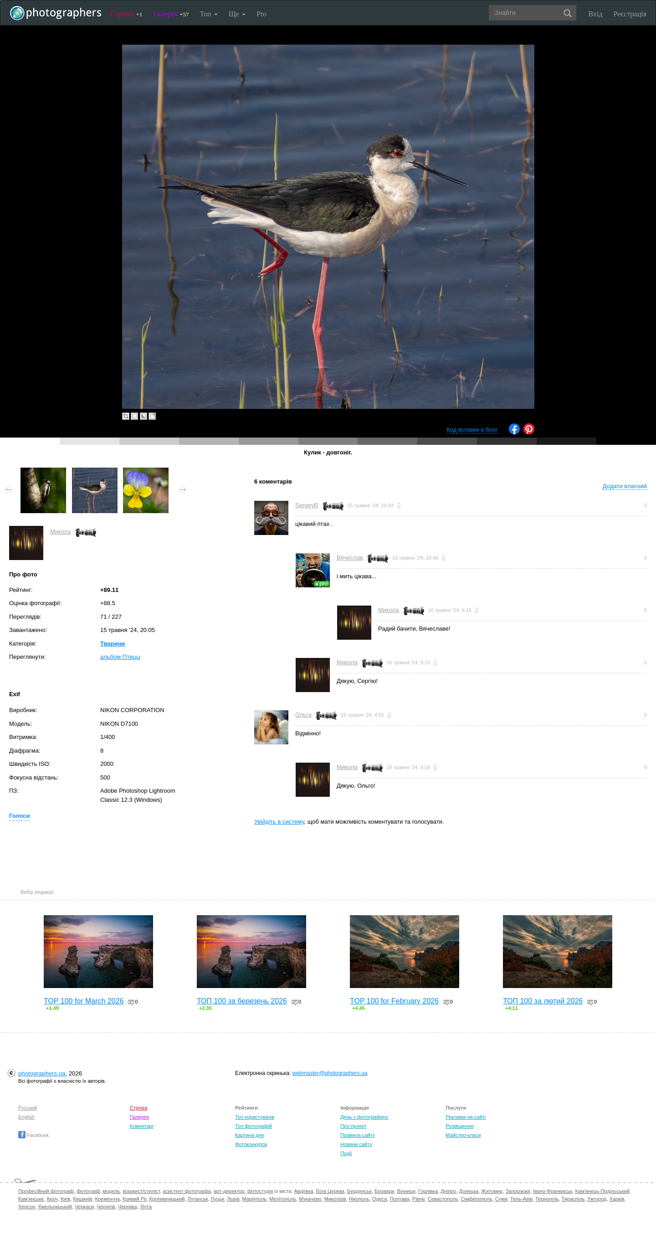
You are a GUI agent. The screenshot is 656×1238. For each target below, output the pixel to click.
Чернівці (128, 1206)
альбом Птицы (120, 656)
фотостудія (260, 1191)
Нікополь (358, 1199)
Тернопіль (547, 1199)
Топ (208, 14)
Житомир (491, 1191)
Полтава (400, 1199)
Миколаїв (335, 1199)
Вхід (596, 14)
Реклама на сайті (466, 1117)
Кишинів (82, 1199)
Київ (65, 1199)
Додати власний (625, 486)
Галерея (171, 14)
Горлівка (428, 1191)
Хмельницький (55, 1206)
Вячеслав (350, 557)
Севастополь (443, 1199)
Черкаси (84, 1206)
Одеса (379, 1199)
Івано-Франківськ (552, 1191)
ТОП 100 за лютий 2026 (543, 1001)
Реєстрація (630, 14)
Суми (501, 1199)
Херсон (26, 1206)
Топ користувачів (254, 1117)
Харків (617, 1199)
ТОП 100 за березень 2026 (242, 1001)
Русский (27, 1108)
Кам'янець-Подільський (602, 1191)
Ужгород (596, 1199)
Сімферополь (476, 1199)
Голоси (19, 815)
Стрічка (126, 14)
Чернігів (106, 1206)
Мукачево (310, 1199)
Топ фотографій (253, 1126)
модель (111, 1191)
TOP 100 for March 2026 (84, 1001)
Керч (52, 1199)
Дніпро (448, 1191)
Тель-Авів (521, 1199)
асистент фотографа (187, 1191)
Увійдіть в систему (279, 821)
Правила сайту (357, 1135)
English (26, 1117)
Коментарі (142, 1126)
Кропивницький (167, 1199)
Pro (261, 14)
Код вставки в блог (472, 429)
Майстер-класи (463, 1135)
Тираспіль (572, 1199)
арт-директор (229, 1191)
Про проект (353, 1126)
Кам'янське (31, 1199)
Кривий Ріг (134, 1199)
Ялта (146, 1206)
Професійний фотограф (46, 1191)
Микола (60, 531)
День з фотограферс (364, 1117)
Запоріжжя (518, 1191)
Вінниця (406, 1191)
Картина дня (249, 1135)
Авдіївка (303, 1191)
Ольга (303, 714)
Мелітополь (282, 1199)
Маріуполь (254, 1199)
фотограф (88, 1191)
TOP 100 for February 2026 (394, 1001)
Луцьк (218, 1199)
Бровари (384, 1191)
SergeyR (306, 505)
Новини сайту (356, 1144)
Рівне (418, 1199)
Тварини (112, 643)
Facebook (33, 1135)
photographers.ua (41, 1073)
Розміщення (459, 1126)
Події (346, 1153)
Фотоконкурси (251, 1144)
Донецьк (468, 1191)
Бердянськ (359, 1191)
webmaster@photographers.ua (330, 1073)
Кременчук (107, 1199)
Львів (233, 1199)
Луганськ (198, 1199)
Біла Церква (330, 1191)
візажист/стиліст (141, 1191)
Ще (237, 14)
